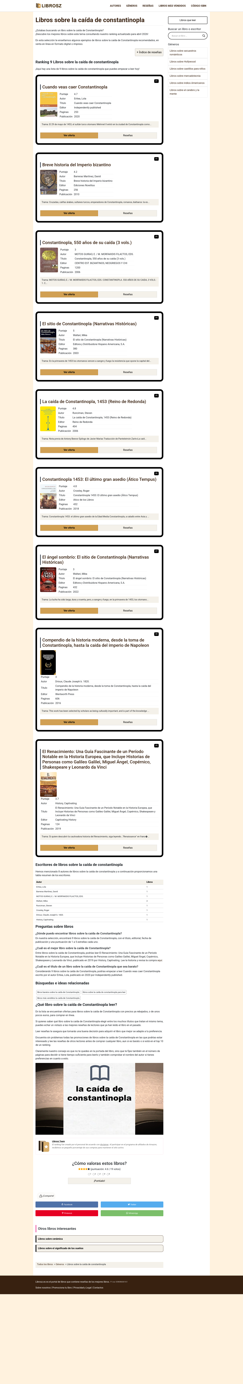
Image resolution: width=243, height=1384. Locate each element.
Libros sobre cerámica (50, 1238)
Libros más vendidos (172, 5)
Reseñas (148, 5)
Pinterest (67, 1213)
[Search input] (186, 36)
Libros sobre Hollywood (183, 61)
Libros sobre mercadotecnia (185, 75)
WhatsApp (132, 1213)
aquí (159, 960)
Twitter (132, 1204)
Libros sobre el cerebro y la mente (184, 92)
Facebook (67, 1204)
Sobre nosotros (43, 1287)
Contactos (98, 1287)
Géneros (131, 5)
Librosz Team (58, 1141)
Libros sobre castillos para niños (187, 68)
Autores (115, 5)
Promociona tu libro (62, 1287)
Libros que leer (188, 20)
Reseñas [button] (128, 135)
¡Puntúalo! (99, 1180)
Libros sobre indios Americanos (187, 83)
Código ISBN (198, 5)
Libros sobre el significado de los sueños (60, 1248)
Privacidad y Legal (82, 1287)
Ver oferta (69, 135)
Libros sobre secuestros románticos (183, 52)
